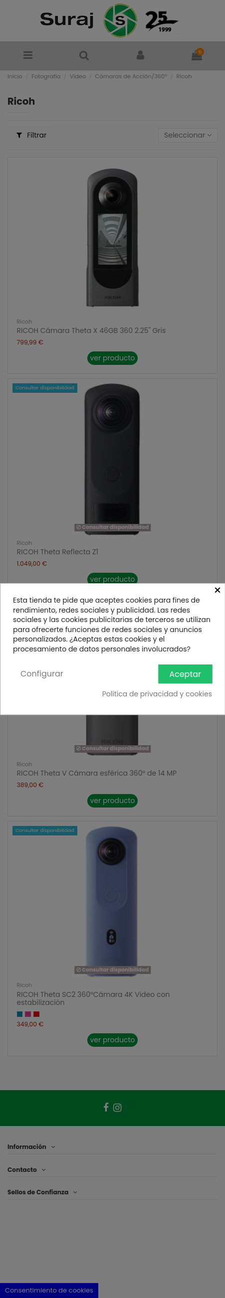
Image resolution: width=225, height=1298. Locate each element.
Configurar (41, 673)
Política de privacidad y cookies (157, 694)
